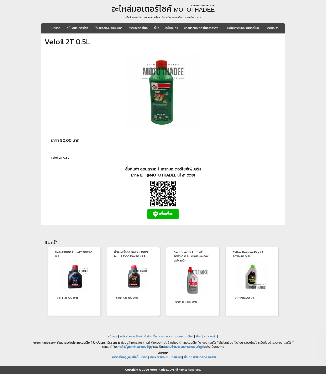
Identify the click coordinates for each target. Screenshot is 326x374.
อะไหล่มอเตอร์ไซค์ (77, 28)
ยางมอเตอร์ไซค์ (138, 28)
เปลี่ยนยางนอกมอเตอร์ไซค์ (243, 28)
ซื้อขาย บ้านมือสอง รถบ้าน (200, 357)
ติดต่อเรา (272, 28)
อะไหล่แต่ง (171, 28)
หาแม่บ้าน (176, 357)
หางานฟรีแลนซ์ (159, 357)
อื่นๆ (156, 28)
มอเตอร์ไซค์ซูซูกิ (120, 357)
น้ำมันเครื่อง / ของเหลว (108, 28)
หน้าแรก (55, 28)
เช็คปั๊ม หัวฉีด (139, 357)
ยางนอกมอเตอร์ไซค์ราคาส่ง (202, 28)
